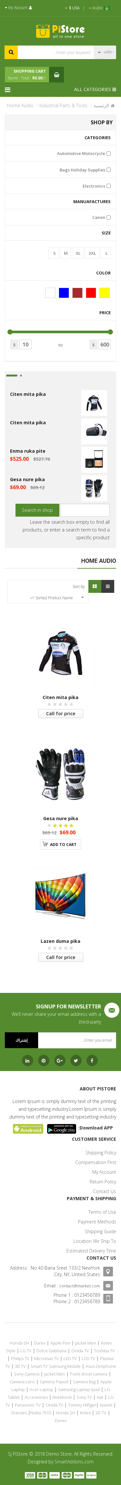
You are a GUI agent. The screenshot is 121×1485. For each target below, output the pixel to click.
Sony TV (84, 1397)
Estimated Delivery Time (91, 1251)
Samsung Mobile (65, 1366)
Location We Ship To (95, 1241)
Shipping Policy (101, 1153)
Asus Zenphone (101, 1366)
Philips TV (20, 1358)
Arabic (99, 8)
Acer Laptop (41, 1389)
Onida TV (80, 1351)
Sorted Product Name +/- (51, 598)
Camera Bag (84, 1382)
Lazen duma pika (60, 941)
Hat (100, 1397)
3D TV (20, 1366)
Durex (39, 1343)
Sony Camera (26, 1374)
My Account (104, 1172)
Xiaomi (106, 1405)
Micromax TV (46, 1358)
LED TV (70, 1358)
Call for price (60, 713)
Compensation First (95, 1162)
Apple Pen (60, 1343)
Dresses (19, 1413)
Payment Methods (97, 1222)
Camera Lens (22, 1382)
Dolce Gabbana (51, 1351)
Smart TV (39, 1366)
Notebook (62, 1397)
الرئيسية (101, 105)
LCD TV (88, 1358)
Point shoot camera (88, 1374)
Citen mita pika (28, 394)
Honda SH (19, 1343)
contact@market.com (79, 1286)
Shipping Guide (100, 1231)
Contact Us (104, 1191)
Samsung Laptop (74, 1389)
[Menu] (9, 89)
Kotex (85, 1413)
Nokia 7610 (40, 1413)
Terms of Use (102, 1212)
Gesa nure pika (27, 479)
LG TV (26, 1351)
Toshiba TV (104, 1351)
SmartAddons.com (74, 1462)
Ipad (95, 1389)
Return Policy (103, 1182)
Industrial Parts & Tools (63, 105)
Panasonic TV (28, 1405)
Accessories (36, 1397)
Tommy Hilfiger (82, 1405)
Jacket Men (85, 1343)
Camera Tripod (54, 1382)
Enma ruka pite (27, 451)
